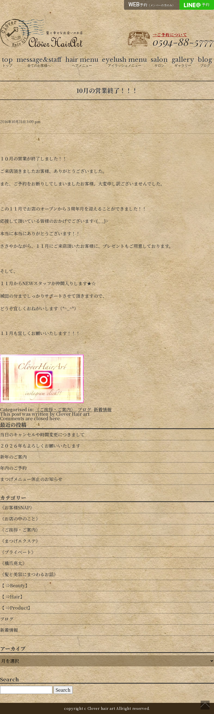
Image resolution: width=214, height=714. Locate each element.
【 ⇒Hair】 (12, 596)
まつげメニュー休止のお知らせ (31, 479)
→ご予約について (170, 34)
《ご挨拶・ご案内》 (55, 409)
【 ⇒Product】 (16, 608)
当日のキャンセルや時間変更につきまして (42, 434)
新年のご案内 (13, 457)
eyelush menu (124, 62)
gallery (183, 62)
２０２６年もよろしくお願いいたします (40, 445)
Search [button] (63, 690)
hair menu (81, 62)
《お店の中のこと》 (20, 518)
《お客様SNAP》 (17, 507)
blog (205, 62)
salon (159, 62)
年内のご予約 (13, 468)
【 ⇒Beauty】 (15, 585)
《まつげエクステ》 (20, 541)
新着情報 (102, 409)
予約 (151, 4)
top (7, 62)
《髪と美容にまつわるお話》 (29, 574)
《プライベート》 (18, 552)
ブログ (84, 409)
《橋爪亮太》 (13, 563)
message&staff (39, 62)
